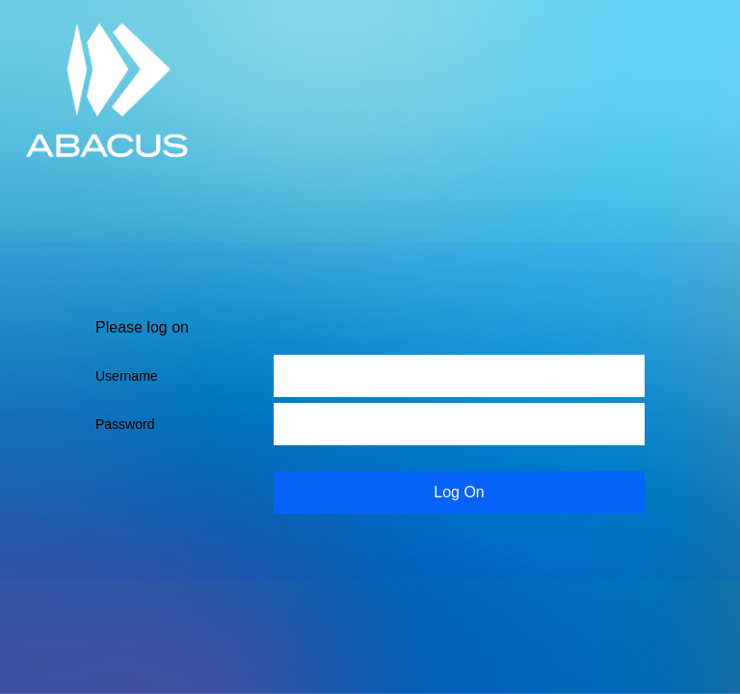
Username (126, 376)
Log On (459, 492)
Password (124, 424)
